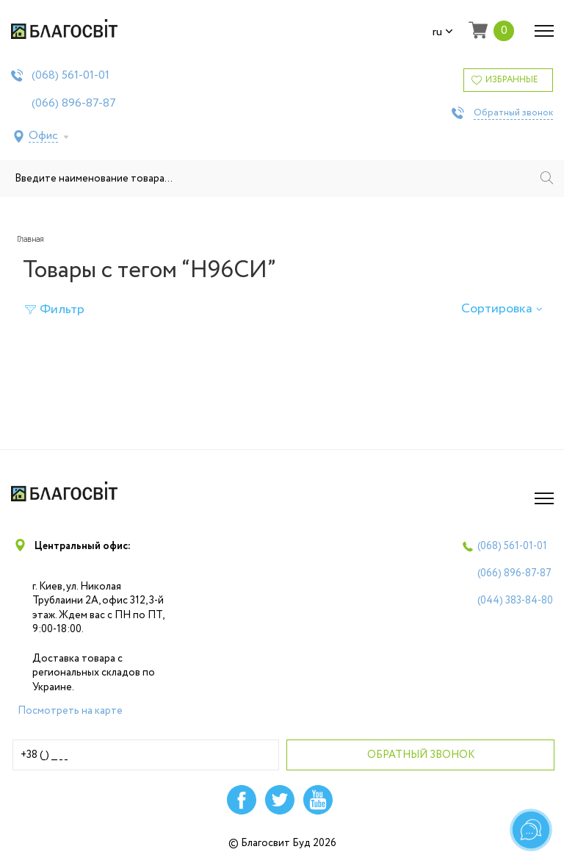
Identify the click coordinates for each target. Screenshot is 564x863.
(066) (74, 104)
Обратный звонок (513, 113)
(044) (515, 600)
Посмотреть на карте (70, 710)
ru (443, 32)
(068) (70, 76)
